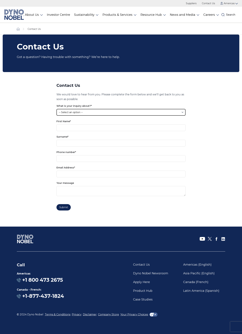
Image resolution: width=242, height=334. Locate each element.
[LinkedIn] (223, 239)
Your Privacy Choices (134, 314)
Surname (62, 136)
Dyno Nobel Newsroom (150, 273)
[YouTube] (202, 239)
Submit (63, 207)
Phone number (65, 152)
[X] (210, 239)
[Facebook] (216, 239)
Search (230, 14)
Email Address (65, 167)
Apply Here (141, 282)
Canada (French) (195, 282)
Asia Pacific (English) (199, 273)
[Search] (223, 15)
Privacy (77, 314)
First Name (63, 121)
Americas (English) (197, 264)
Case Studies (143, 299)
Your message (65, 183)
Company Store (108, 314)
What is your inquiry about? (73, 105)
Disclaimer (90, 314)
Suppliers (191, 3)
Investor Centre (58, 15)
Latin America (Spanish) (201, 291)
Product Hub (142, 291)
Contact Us (208, 3)
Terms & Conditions (57, 314)
